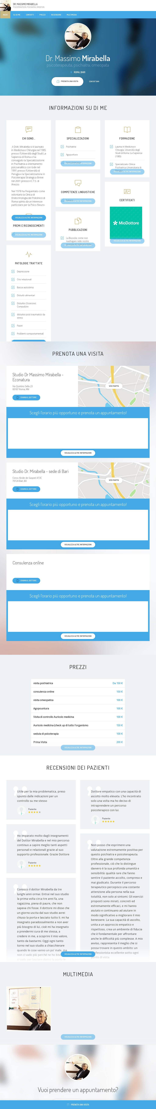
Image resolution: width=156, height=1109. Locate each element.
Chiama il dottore (26, 397)
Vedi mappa (114, 386)
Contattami (94, 81)
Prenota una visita (78, 1104)
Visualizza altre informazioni (28, 217)
